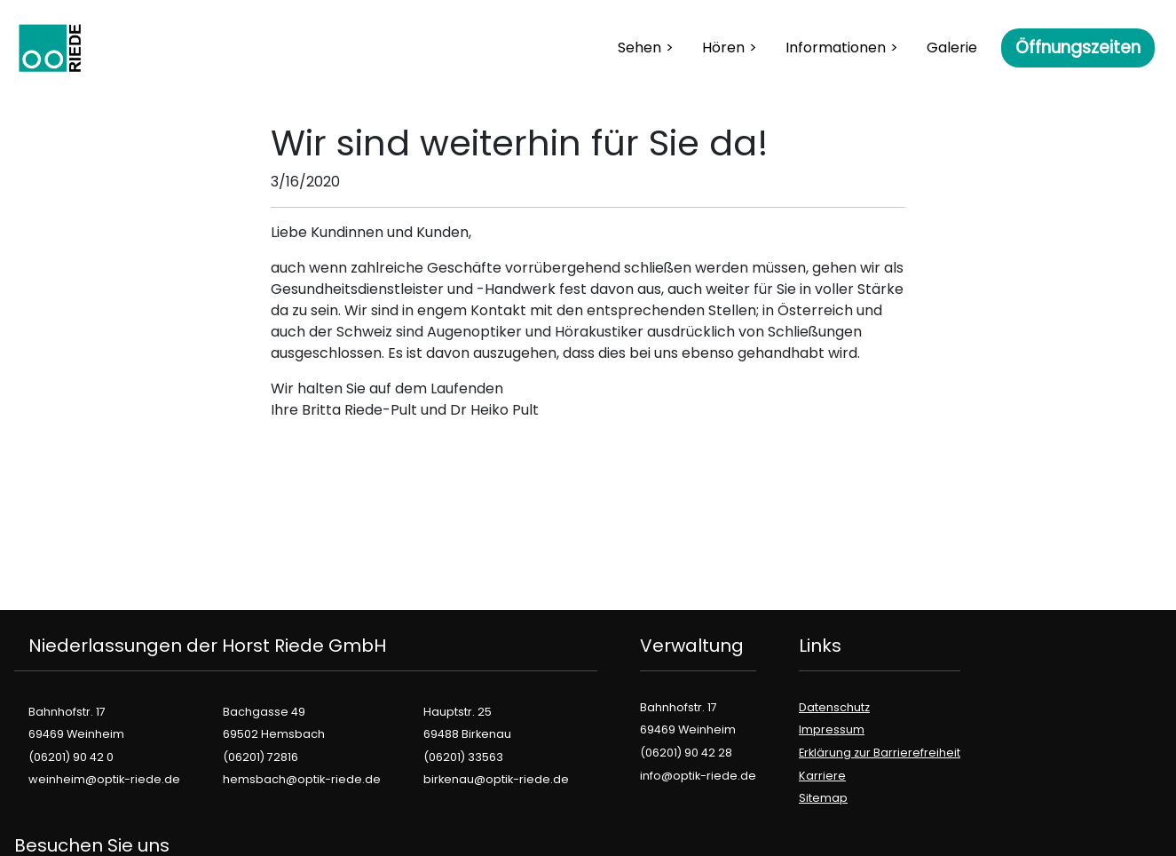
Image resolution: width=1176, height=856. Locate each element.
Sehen (639, 47)
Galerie (952, 47)
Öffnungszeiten (1077, 47)
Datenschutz (834, 707)
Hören (723, 47)
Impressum (831, 729)
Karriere (822, 775)
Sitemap (823, 797)
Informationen (835, 47)
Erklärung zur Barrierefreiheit (879, 752)
